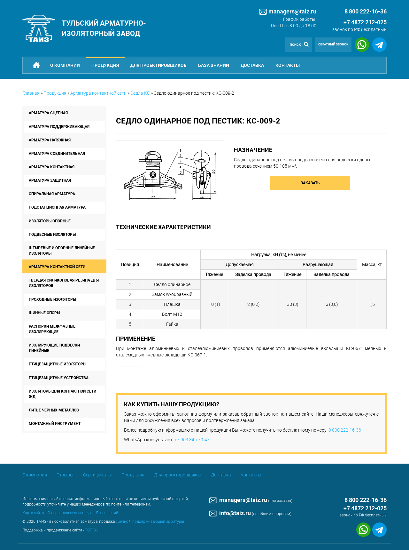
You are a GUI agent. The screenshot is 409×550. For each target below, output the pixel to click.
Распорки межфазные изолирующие (52, 329)
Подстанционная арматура (57, 207)
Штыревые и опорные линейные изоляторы (62, 251)
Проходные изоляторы (52, 299)
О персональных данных (69, 512)
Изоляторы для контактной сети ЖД (62, 394)
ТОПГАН (92, 529)
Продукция (105, 65)
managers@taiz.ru (287, 12)
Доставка (252, 65)
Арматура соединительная (57, 153)
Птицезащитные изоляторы (57, 364)
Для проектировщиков (158, 65)
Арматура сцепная (48, 113)
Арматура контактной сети (98, 93)
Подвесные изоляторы (52, 234)
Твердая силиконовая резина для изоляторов (64, 283)
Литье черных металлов (54, 410)
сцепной (123, 521)
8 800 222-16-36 (344, 430)
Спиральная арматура (52, 194)
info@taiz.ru (230, 513)
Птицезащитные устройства (59, 378)
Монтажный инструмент (55, 423)
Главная (31, 93)
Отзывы (65, 475)
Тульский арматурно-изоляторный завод (104, 28)
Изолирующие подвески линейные (54, 348)
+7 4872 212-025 (365, 22)
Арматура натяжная (50, 140)
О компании (65, 65)
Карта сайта (33, 512)
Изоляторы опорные (50, 221)
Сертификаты (97, 475)
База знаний (213, 65)
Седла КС (140, 93)
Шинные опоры (44, 313)
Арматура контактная (51, 167)
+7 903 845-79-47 (192, 439)
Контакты (287, 65)
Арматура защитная (50, 180)
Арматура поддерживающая (59, 126)
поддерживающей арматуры (158, 521)
